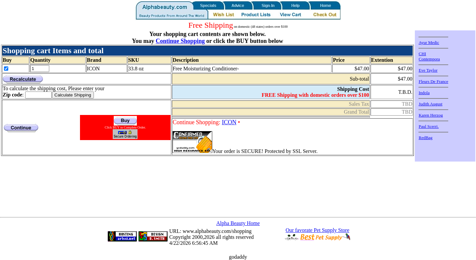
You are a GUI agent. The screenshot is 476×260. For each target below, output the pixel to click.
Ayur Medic (428, 42)
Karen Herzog (430, 115)
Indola (423, 92)
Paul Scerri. (428, 126)
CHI (422, 53)
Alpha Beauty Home (238, 223)
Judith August (430, 103)
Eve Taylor (427, 70)
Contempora (429, 58)
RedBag (425, 137)
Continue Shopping (180, 41)
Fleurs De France (433, 81)
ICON (229, 122)
